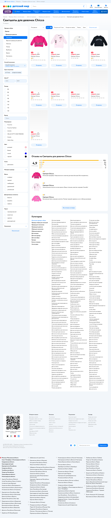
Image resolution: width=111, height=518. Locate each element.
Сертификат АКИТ (33, 431)
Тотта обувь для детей (94, 332)
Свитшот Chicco (48, 174)
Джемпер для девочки (75, 220)
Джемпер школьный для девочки (59, 261)
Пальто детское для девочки (77, 230)
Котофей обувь (92, 258)
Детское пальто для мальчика (58, 343)
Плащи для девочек (74, 318)
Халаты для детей (93, 347)
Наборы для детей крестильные (59, 298)
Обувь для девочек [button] (37, 231)
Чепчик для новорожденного (96, 357)
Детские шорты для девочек (77, 235)
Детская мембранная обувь (95, 250)
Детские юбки (55, 366)
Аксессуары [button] (35, 244)
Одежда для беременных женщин (78, 282)
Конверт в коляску (56, 296)
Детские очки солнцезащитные (96, 380)
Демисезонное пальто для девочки (60, 378)
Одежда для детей (56, 275)
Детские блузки (74, 254)
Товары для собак (92, 420)
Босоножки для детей (94, 233)
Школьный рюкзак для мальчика (59, 232)
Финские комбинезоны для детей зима (78, 312)
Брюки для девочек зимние (76, 265)
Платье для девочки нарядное (59, 360)
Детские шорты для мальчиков (59, 349)
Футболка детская (74, 308)
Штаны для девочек (75, 244)
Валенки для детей (74, 381)
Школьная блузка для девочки (59, 230)
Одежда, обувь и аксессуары (16, 17)
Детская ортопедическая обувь (77, 354)
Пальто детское (74, 336)
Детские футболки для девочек (59, 376)
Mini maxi (91, 315)
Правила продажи (33, 422)
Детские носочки (93, 341)
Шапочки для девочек (94, 368)
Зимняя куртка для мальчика (58, 332)
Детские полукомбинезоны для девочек (77, 258)
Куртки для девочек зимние (76, 237)
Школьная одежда (56, 220)
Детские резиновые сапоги (76, 371)
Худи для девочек (74, 252)
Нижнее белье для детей (95, 351)
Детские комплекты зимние (77, 330)
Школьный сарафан (56, 266)
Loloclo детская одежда (94, 296)
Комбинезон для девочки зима (59, 370)
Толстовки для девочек (57, 368)
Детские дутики (93, 240)
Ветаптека (90, 426)
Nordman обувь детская (76, 361)
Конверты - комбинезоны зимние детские (59, 301)
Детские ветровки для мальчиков (59, 326)
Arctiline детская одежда (95, 330)
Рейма (90, 267)
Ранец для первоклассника (95, 364)
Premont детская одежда (95, 311)
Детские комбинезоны (75, 286)
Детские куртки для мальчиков (59, 322)
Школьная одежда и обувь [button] (39, 220)
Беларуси (23, 447)
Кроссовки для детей (75, 367)
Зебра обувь (73, 384)
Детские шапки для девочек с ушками (96, 384)
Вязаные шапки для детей (95, 378)
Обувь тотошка (92, 294)
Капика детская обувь (94, 276)
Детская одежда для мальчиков (59, 353)
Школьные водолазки (57, 271)
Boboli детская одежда (94, 333)
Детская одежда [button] (36, 235)
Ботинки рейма (93, 231)
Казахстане (16, 447)
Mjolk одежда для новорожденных (97, 305)
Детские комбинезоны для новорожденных (58, 289)
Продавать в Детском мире (35, 419)
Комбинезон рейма (75, 293)
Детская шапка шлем (94, 366)
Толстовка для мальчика (57, 335)
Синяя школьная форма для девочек (60, 235)
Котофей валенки (93, 229)
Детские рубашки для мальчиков (59, 337)
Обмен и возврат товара (35, 420)
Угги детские (73, 379)
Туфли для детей (74, 280)
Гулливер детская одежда (95, 262)
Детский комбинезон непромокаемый (75, 301)
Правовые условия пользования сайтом (23, 444)
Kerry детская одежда (94, 280)
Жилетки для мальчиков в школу (59, 253)
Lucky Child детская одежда (95, 324)
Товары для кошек (92, 417)
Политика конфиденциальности (37, 426)
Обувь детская (73, 350)
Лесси (90, 269)
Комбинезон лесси (74, 304)
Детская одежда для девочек (58, 382)
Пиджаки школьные (56, 273)
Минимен (91, 307)
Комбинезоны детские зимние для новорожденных (60, 294)
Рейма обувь (92, 227)
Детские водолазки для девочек (77, 267)
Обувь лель (92, 301)
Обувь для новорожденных (58, 306)
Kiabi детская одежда (94, 328)
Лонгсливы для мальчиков (58, 355)
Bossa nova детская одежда (95, 299)
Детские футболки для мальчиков (60, 330)
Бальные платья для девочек (58, 372)
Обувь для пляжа (93, 254)
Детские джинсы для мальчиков (59, 357)
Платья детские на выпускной (59, 282)
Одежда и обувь (8, 28)
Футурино (91, 290)
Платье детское (55, 362)
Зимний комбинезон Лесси (77, 315)
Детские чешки (74, 363)
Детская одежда (31, 17)
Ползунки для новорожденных (77, 297)
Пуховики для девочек (75, 224)
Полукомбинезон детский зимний (78, 343)
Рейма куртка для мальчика (58, 359)
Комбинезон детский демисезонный (75, 289)
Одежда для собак (92, 424)
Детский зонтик (93, 389)
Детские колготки (93, 339)
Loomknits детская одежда (95, 286)
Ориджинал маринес (94, 284)
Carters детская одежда (94, 298)
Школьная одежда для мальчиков (59, 226)
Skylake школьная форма (57, 259)
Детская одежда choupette (95, 271)
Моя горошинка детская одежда (59, 315)
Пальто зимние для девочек (58, 364)
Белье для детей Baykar (94, 322)
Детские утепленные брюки (77, 349)
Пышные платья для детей (58, 380)
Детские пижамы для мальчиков (59, 345)
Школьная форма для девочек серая (60, 241)
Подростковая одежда (75, 306)
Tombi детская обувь (94, 235)
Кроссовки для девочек (76, 272)
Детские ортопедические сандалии (97, 239)
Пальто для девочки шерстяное (77, 261)
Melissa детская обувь (94, 244)
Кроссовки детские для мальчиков (78, 269)
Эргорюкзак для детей (57, 291)
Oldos (90, 266)
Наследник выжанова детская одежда (96, 274)
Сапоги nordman (74, 356)
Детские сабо (92, 248)
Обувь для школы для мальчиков (59, 251)
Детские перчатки (93, 370)
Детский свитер (74, 347)
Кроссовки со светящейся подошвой (76, 359)
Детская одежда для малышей (58, 280)
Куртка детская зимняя (75, 334)
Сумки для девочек (93, 387)
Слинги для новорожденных (77, 284)
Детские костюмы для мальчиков (59, 333)
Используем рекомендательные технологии (13, 446)
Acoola (90, 260)
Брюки (8, 53)
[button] (104, 12)
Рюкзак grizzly (55, 224)
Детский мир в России (8, 447)
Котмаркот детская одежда (95, 335)
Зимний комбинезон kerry (76, 328)
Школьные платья (56, 237)
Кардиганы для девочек (57, 374)
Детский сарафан (56, 243)
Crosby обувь (92, 309)
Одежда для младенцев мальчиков (60, 308)
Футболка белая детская (76, 338)
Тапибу (72, 373)
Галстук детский (93, 374)
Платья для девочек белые (76, 242)
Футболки (9, 50)
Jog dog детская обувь (75, 375)
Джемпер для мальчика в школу (59, 269)
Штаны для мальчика (56, 328)
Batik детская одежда (94, 303)
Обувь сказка (73, 382)
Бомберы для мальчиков (57, 347)
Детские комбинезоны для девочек (78, 226)
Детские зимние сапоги (76, 386)
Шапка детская (92, 362)
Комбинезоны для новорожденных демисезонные (60, 318)
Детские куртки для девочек (77, 256)
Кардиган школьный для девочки (59, 257)
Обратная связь (33, 433)
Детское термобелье (75, 332)
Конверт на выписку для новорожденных (57, 278)
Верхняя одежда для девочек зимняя (77, 232)
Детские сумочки (93, 372)
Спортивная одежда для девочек (78, 228)
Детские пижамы (93, 345)
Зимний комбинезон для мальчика (60, 341)
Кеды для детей (92, 256)
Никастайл (91, 288)
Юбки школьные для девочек (58, 233)
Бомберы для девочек (75, 248)
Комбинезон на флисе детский (59, 310)
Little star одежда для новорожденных (94, 319)
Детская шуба (55, 386)
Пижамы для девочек (57, 387)
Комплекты (9, 56)
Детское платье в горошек (76, 263)
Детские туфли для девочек (76, 271)
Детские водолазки (75, 324)
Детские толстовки (75, 320)
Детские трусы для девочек (95, 343)
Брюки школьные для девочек (59, 247)
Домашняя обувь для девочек (77, 276)
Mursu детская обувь (94, 252)
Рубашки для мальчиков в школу (59, 239)
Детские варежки (93, 359)
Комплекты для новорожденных (59, 320)
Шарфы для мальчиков (94, 376)
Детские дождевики (75, 326)
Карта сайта (32, 435)
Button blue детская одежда (95, 282)
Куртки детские (74, 295)
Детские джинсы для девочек (77, 240)
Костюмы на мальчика (57, 255)
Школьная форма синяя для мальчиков (58, 263)
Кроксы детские (74, 365)
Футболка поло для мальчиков (59, 339)
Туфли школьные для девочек (58, 249)
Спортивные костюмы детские (77, 299)
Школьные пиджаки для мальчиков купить (78, 340)
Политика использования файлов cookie (37, 428)
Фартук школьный (56, 245)
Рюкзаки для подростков (95, 360)
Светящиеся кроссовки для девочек (78, 274)
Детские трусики (93, 353)
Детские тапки (73, 369)
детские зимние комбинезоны (77, 291)
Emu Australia (92, 317)
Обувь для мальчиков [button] (37, 229)
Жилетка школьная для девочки (59, 267)
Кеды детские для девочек (76, 278)
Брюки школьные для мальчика (59, 228)
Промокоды (32, 424)
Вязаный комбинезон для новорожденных (58, 313)
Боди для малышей (56, 284)
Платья (8, 47)
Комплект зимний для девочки (77, 239)
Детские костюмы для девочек (77, 250)
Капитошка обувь (93, 326)
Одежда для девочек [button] (37, 227)
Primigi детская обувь (94, 220)
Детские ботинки (93, 246)
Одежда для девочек (44, 17)
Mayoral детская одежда (94, 278)
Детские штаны (74, 345)
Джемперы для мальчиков (58, 351)
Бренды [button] (34, 240)
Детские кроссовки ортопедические (94, 223)
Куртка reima (73, 316)
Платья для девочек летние (76, 246)
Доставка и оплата (33, 417)
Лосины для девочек (56, 384)
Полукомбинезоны (75, 310)
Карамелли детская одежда (95, 313)
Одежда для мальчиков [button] (38, 225)
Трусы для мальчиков (94, 349)
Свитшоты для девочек (59, 17)
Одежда (7, 31)
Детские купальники (94, 337)
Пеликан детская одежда (95, 292)
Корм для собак (92, 422)
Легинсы (8, 43)
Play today (91, 264)
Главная (5, 17)
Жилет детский (74, 322)
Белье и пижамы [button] (36, 242)
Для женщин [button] (35, 233)
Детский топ (92, 355)
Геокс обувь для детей (75, 377)
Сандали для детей (93, 225)
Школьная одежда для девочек (59, 222)
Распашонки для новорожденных (59, 286)
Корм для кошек (92, 419)
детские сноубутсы (75, 352)
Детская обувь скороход (95, 237)
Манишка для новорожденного (96, 382)
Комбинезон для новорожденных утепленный (60, 304)
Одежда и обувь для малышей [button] (40, 222)
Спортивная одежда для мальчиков (60, 324)
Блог (70, 428)
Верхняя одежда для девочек (14, 40)
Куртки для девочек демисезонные (78, 222)
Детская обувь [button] (35, 238)
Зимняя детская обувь (94, 242)
